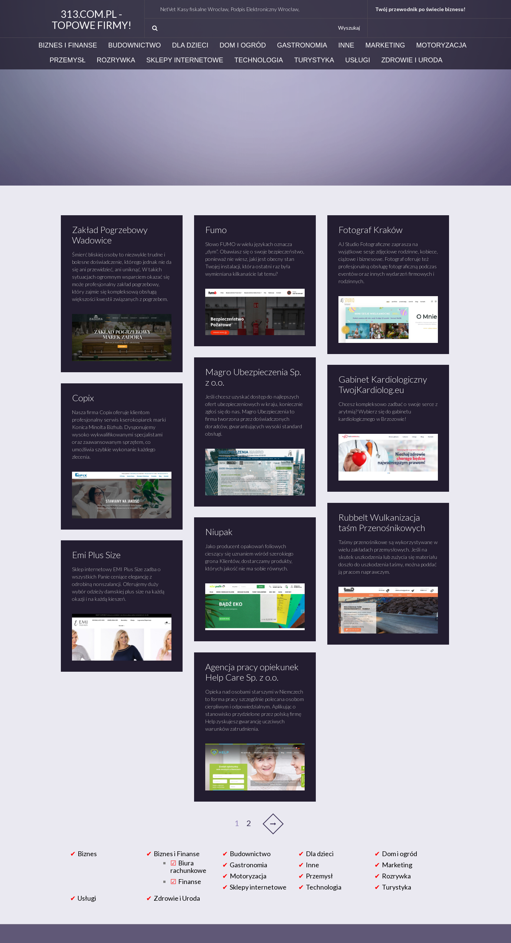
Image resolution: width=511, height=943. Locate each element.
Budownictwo (134, 45)
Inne (346, 45)
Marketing (385, 45)
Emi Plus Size (96, 554)
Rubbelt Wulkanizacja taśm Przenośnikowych (381, 522)
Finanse (189, 881)
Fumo (216, 229)
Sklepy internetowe (184, 60)
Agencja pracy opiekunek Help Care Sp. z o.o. (252, 671)
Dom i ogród (243, 45)
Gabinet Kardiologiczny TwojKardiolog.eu (382, 384)
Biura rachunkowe (188, 866)
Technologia (259, 60)
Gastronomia (302, 45)
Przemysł (68, 60)
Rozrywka (116, 60)
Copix (83, 397)
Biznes (87, 853)
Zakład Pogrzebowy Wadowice (110, 234)
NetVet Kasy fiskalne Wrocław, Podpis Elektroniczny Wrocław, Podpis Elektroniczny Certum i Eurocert (281, 9)
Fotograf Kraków (370, 229)
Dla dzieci (190, 45)
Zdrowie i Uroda (411, 60)
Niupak (219, 531)
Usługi (357, 60)
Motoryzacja (441, 45)
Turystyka (314, 60)
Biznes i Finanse (68, 45)
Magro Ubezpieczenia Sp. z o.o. (253, 376)
